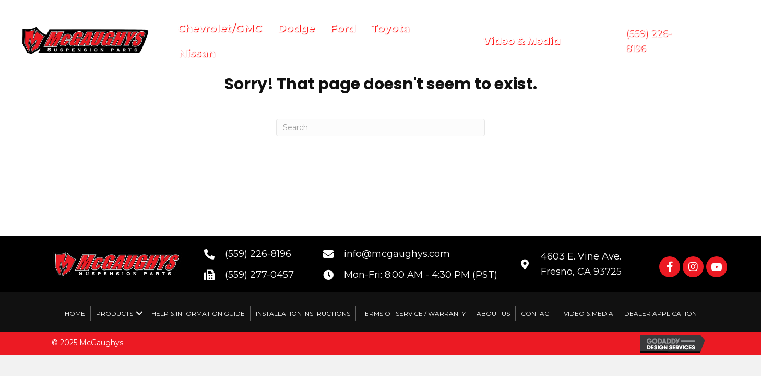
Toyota (390, 28)
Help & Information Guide (198, 314)
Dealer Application (660, 314)
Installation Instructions (303, 314)
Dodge (296, 28)
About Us (493, 314)
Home (75, 314)
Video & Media (588, 314)
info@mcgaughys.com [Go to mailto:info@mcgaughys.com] (397, 254)
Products (114, 314)
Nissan (196, 53)
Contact (537, 314)
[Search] (380, 127)
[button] (669, 266)
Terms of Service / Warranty (413, 314)
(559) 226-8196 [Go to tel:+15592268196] (258, 254)
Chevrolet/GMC (219, 28)
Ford (342, 28)
